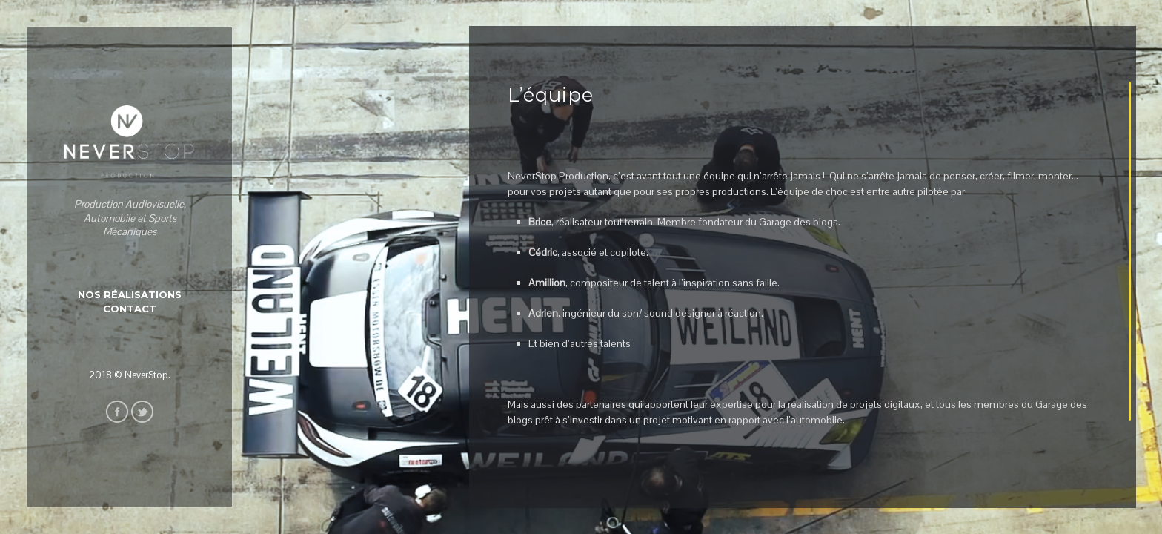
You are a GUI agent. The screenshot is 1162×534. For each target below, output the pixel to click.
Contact (129, 308)
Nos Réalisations (130, 294)
